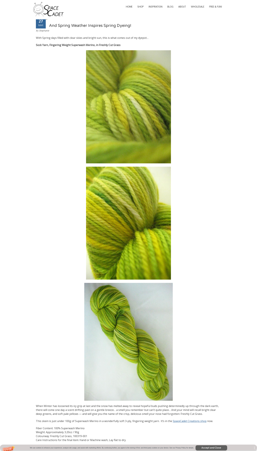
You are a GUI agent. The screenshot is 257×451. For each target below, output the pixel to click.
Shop (140, 6)
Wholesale (197, 6)
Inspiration (155, 6)
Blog (170, 6)
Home (129, 6)
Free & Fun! (215, 6)
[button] (128, 448)
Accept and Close (211, 447)
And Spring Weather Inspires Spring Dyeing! (90, 25)
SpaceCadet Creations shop (190, 421)
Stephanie (44, 30)
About (182, 6)
